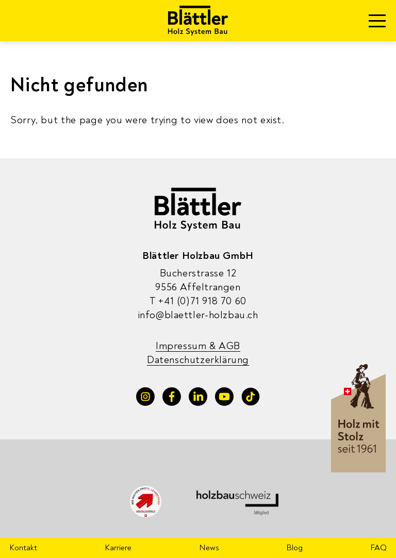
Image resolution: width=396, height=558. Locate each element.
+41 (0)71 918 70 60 (198, 300)
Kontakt (23, 548)
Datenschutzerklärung (198, 359)
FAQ (378, 548)
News (209, 548)
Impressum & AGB (198, 345)
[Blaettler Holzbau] (198, 21)
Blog (294, 548)
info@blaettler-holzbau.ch (198, 314)
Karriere (118, 548)
